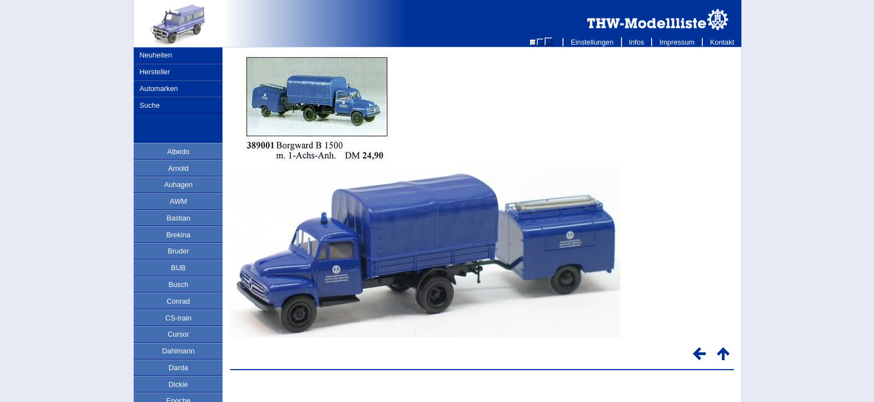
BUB (178, 268)
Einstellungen (592, 42)
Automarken (158, 88)
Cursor (178, 334)
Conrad (178, 301)
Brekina (178, 235)
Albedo (178, 151)
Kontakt (722, 42)
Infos (636, 42)
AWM (178, 201)
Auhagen (178, 184)
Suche (149, 105)
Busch (178, 284)
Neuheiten (155, 55)
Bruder (178, 251)
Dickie (178, 384)
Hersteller (154, 72)
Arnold (178, 168)
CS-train (179, 318)
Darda (178, 367)
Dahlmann (178, 351)
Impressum (677, 42)
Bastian (179, 218)
